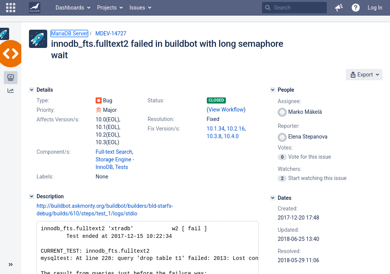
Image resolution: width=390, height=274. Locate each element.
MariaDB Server (69, 33)
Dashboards (70, 8)
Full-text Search (114, 152)
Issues (137, 8)
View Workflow (226, 110)
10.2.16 (236, 129)
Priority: (46, 110)
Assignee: (289, 101)
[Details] (31, 89)
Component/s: (53, 152)
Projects (107, 8)
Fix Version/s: (164, 129)
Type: (43, 100)
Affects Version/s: (58, 119)
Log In (375, 8)
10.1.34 (216, 129)
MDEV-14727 (110, 33)
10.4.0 (231, 136)
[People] (272, 89)
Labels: (45, 177)
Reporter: (288, 126)
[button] (11, 7)
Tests (121, 167)
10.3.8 (214, 136)
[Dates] (272, 198)
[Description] (31, 196)
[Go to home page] (34, 7)
